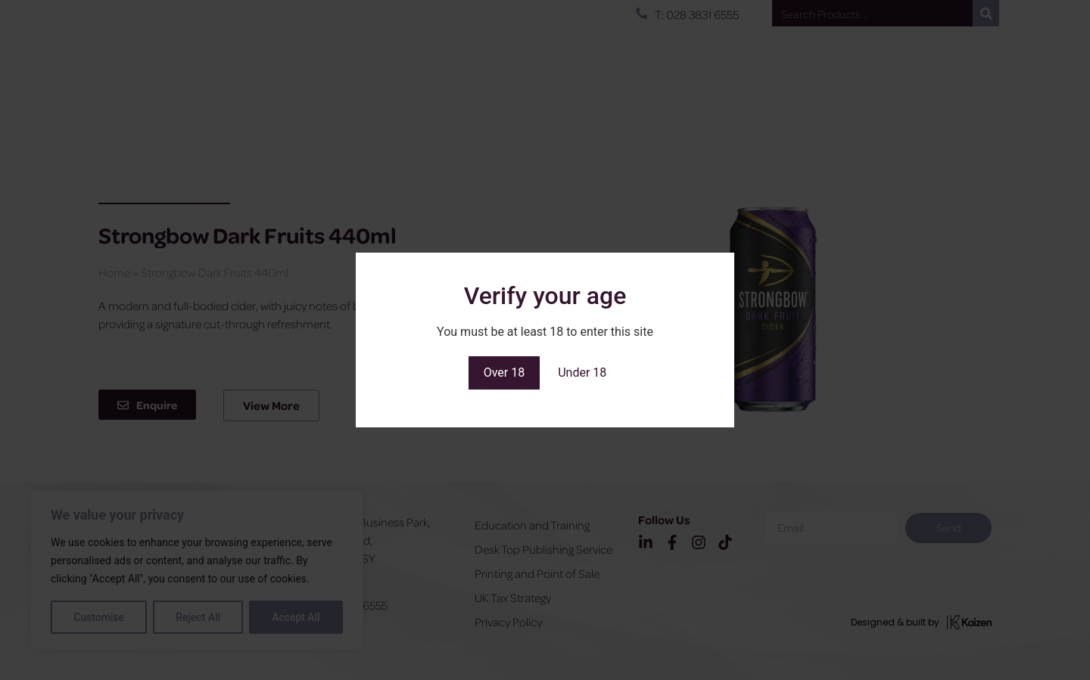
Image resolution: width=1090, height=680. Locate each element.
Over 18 (504, 372)
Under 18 (582, 372)
